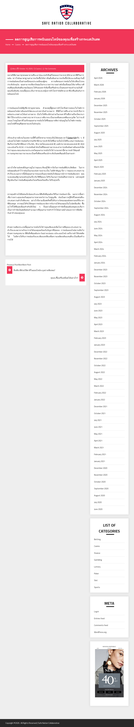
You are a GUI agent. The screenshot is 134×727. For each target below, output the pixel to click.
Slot (96, 580)
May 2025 (98, 153)
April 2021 (98, 440)
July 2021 (98, 420)
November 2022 (100, 358)
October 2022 (99, 365)
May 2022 (98, 379)
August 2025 (99, 132)
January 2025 (99, 180)
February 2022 (100, 392)
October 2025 (99, 118)
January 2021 (99, 461)
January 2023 (99, 344)
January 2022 (99, 399)
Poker (96, 573)
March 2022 (99, 385)
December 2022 (100, 351)
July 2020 (98, 502)
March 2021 (99, 447)
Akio (14, 68)
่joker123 (72, 137)
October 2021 (99, 413)
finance (97, 553)
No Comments (50, 68)
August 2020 (99, 495)
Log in (96, 611)
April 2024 (98, 242)
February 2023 (100, 338)
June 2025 (98, 146)
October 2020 (99, 481)
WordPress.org (100, 632)
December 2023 (100, 269)
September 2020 (101, 488)
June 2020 (98, 509)
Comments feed (101, 625)
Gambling (98, 559)
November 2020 (100, 474)
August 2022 (99, 372)
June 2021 (98, 426)
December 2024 (100, 187)
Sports (97, 587)
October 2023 (99, 283)
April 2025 (98, 160)
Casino (38, 68)
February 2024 (100, 255)
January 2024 (99, 262)
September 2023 (101, 290)
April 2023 (98, 324)
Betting (97, 539)
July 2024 (98, 221)
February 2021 (100, 454)
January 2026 (99, 98)
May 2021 (98, 433)
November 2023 (100, 276)
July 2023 (98, 303)
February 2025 (100, 173)
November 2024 (100, 194)
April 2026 (98, 78)
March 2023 (99, 331)
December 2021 (100, 406)
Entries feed (99, 618)
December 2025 (100, 105)
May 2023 (98, 317)
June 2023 (98, 310)
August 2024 (99, 214)
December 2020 (100, 468)
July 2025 (98, 139)
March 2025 (99, 166)
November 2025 (100, 112)
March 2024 (99, 249)
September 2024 (101, 208)
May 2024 (98, 235)
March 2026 (99, 84)
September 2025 (101, 125)
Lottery (97, 566)
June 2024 (98, 228)
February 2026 (100, 91)
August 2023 (99, 296)
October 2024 (99, 201)
